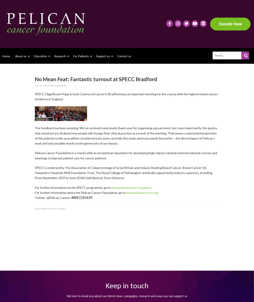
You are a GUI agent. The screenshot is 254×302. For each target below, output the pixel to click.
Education (40, 56)
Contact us (124, 56)
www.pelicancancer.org (142, 193)
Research (60, 56)
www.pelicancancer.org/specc (131, 187)
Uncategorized (56, 208)
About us (20, 56)
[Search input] (231, 55)
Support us (103, 56)
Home (6, 56)
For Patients (81, 56)
